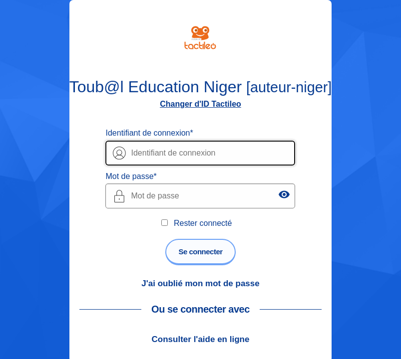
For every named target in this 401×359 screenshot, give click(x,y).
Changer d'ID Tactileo (200, 104)
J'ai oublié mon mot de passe (200, 283)
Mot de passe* (130, 176)
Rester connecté (203, 223)
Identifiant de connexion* (149, 133)
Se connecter (200, 251)
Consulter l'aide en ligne (201, 339)
